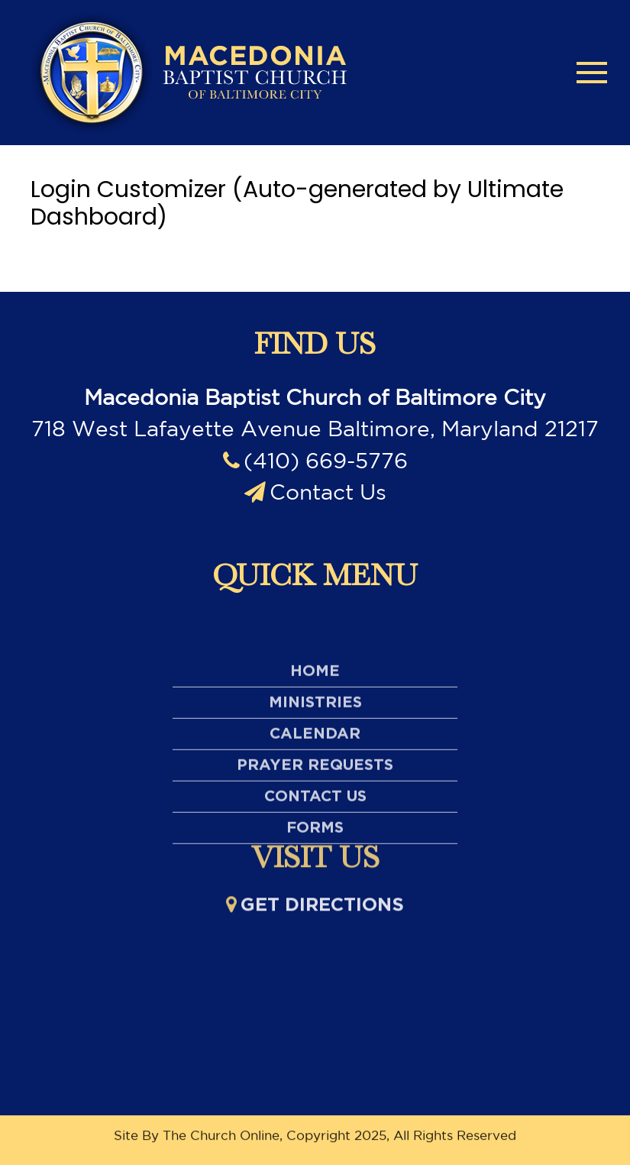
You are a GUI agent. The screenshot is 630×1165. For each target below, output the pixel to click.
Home (315, 726)
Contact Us (315, 491)
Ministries (315, 757)
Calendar (315, 789)
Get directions (315, 910)
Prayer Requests (315, 820)
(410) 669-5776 (315, 460)
